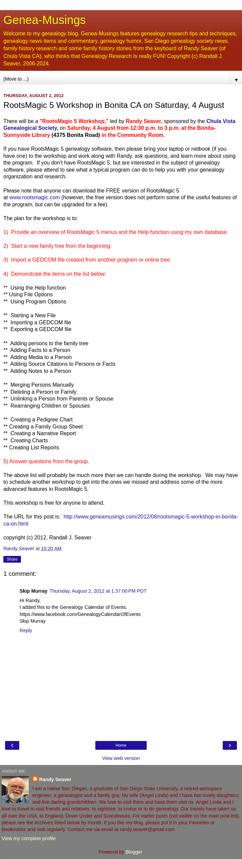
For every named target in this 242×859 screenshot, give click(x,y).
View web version (121, 758)
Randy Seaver (55, 779)
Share (12, 559)
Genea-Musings (44, 19)
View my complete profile (29, 838)
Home (121, 745)
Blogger (134, 852)
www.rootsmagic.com (34, 197)
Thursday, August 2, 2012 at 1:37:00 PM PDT (97, 591)
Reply (26, 630)
